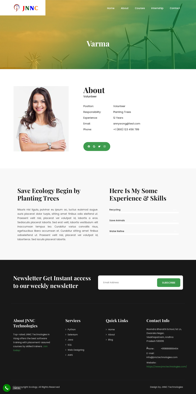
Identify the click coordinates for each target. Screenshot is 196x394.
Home (110, 8)
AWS (70, 355)
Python (72, 329)
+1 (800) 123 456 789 (126, 129)
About (124, 8)
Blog (110, 339)
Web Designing (76, 350)
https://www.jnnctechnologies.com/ (166, 366)
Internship (157, 8)
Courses (140, 8)
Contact (175, 8)
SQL (70, 344)
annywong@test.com (126, 123)
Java (70, 339)
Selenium (73, 334)
